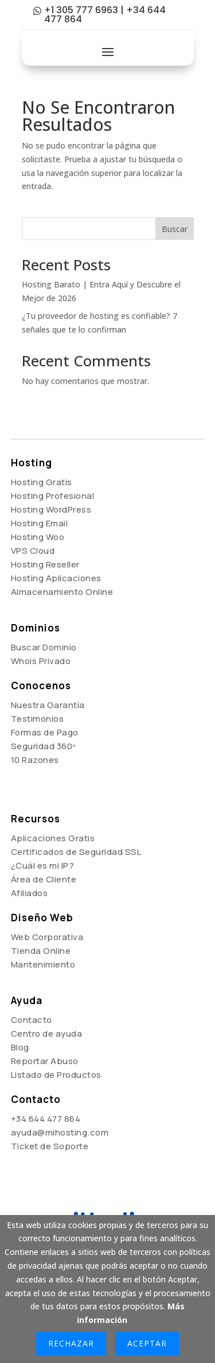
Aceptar (147, 1343)
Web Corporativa (47, 937)
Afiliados (29, 893)
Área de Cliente (44, 879)
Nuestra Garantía (48, 705)
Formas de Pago (45, 732)
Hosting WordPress (51, 509)
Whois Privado (41, 661)
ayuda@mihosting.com (60, 1132)
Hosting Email (39, 523)
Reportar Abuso (45, 1061)
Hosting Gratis (41, 482)
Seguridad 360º (43, 746)
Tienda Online (41, 951)
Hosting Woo (38, 537)
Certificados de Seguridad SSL (76, 852)
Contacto (31, 1020)
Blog (20, 1047)
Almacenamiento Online (62, 592)
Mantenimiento (43, 964)
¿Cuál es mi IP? (43, 866)
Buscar (174, 228)
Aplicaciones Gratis (53, 838)
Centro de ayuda (47, 1034)
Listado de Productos (56, 1075)
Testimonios (37, 719)
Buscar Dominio (44, 647)
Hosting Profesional (53, 496)
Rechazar (71, 1343)
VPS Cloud (33, 551)
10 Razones (35, 760)
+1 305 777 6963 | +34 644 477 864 (105, 14)
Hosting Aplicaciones (56, 578)
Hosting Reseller (45, 564)
